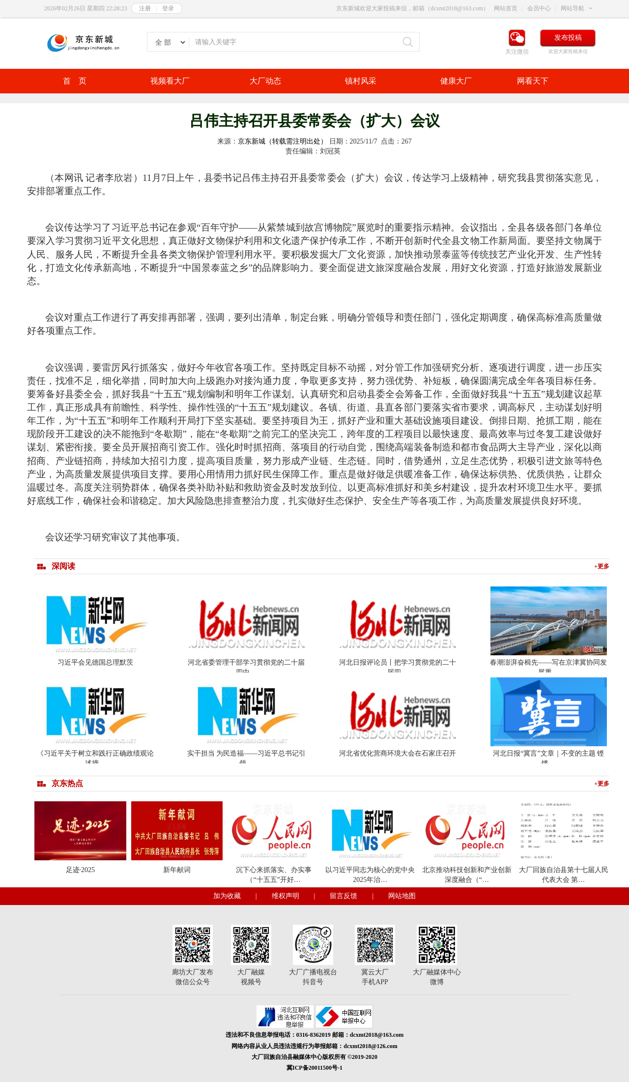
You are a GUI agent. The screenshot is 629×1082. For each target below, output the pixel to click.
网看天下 (532, 81)
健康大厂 (456, 81)
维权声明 (285, 896)
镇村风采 (360, 81)
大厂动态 (265, 81)
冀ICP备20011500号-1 (314, 1067)
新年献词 (177, 870)
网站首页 (505, 8)
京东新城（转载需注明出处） (282, 141)
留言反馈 (343, 896)
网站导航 (572, 8)
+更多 (601, 566)
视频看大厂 (170, 81)
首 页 (74, 81)
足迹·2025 (80, 870)
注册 (145, 8)
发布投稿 (568, 37)
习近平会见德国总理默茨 (95, 662)
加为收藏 (227, 896)
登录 (168, 8)
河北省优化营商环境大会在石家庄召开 (397, 753)
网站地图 (402, 896)
